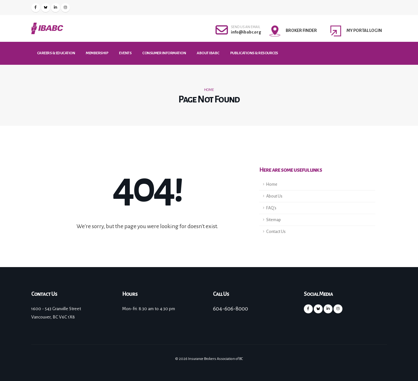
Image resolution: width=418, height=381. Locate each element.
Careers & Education (56, 53)
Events (125, 53)
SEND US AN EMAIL (245, 27)
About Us (274, 196)
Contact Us (276, 231)
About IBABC (208, 53)
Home (209, 90)
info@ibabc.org (246, 32)
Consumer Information (164, 53)
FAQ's (271, 208)
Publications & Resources (254, 53)
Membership (97, 53)
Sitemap (273, 220)
